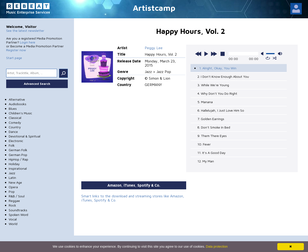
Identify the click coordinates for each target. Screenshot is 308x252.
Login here (27, 42)
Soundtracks (18, 210)
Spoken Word (18, 215)
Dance (13, 132)
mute (263, 53)
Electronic (16, 141)
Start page (14, 58)
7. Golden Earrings (210, 119)
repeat (268, 58)
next (214, 54)
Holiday (14, 164)
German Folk (18, 150)
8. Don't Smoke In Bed (213, 127)
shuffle (275, 58)
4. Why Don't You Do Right (217, 93)
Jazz (12, 173)
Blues (13, 108)
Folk (12, 145)
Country (15, 127)
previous (198, 54)
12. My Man (205, 161)
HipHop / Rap (18, 159)
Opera (13, 187)
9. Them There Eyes (212, 136)
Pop (12, 191)
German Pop (18, 155)
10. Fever (204, 144)
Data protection (217, 246)
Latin (12, 178)
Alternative (17, 99)
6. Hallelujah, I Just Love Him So (220, 110)
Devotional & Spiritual (24, 136)
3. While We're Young (213, 85)
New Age (15, 182)
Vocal (13, 219)
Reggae (14, 201)
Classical (15, 118)
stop (222, 54)
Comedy (15, 122)
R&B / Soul (17, 196)
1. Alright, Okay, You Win (217, 68)
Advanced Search (37, 84)
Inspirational (18, 168)
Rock (12, 205)
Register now (16, 50)
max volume (280, 53)
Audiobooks (17, 104)
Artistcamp (154, 7)
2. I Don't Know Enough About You (223, 76)
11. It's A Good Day (211, 153)
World (13, 224)
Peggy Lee (154, 48)
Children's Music (20, 113)
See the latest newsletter (25, 30)
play (206, 53)
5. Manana (205, 102)
